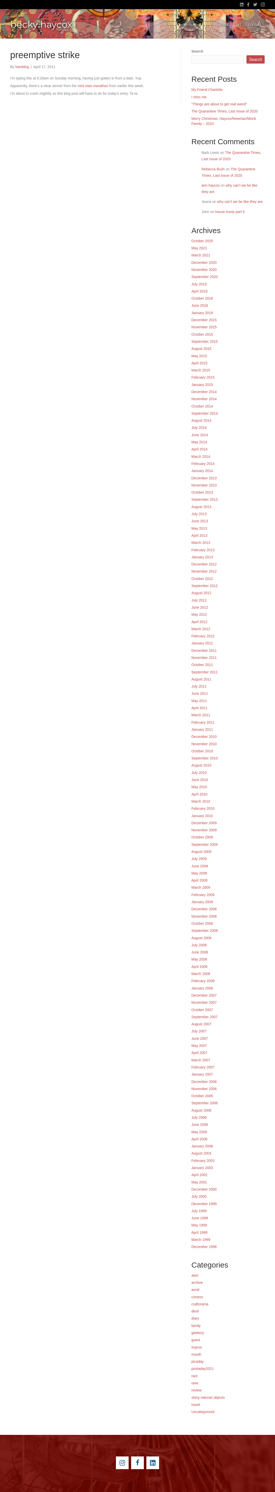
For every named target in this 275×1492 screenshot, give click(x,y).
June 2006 (199, 1125)
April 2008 (199, 967)
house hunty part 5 (230, 212)
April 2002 (199, 1175)
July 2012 (199, 600)
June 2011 (199, 693)
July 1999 (199, 1211)
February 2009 (203, 895)
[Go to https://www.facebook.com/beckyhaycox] (137, 1462)
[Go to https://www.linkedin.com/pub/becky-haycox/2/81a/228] (152, 1462)
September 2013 (204, 499)
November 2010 (204, 744)
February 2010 (203, 808)
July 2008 (199, 945)
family (196, 1326)
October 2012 (202, 579)
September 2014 (204, 413)
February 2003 (203, 1161)
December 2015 (204, 320)
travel (195, 1405)
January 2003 (202, 1168)
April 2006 (199, 1139)
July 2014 (199, 428)
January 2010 (202, 816)
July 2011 (199, 686)
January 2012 (202, 643)
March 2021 (200, 255)
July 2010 (199, 773)
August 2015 (201, 349)
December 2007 (204, 995)
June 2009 (199, 866)
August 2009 (201, 852)
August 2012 (201, 593)
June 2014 (199, 435)
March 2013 (200, 543)
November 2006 (204, 1089)
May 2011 (199, 701)
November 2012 (204, 571)
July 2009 (199, 859)
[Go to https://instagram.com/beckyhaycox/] (122, 1462)
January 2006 (202, 1146)
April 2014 (199, 449)
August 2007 (201, 1024)
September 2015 (204, 341)
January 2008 (202, 988)
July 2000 (199, 1196)
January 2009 (202, 902)
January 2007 (202, 1074)
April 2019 (199, 291)
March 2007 (200, 1060)
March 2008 (200, 974)
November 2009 (204, 830)
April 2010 (199, 794)
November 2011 (204, 658)
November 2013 (204, 485)
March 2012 (200, 629)
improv (196, 1347)
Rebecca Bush (213, 169)
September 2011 (204, 672)
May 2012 (199, 614)
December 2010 (204, 737)
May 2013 (199, 528)
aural (195, 1290)
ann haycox (211, 185)
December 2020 (204, 263)
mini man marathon (93, 86)
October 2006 (202, 1096)
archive (197, 1282)
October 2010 (202, 751)
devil (195, 1311)
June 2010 (199, 780)
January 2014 (202, 471)
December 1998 (204, 1247)
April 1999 (199, 1232)
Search (197, 51)
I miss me (199, 97)
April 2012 (199, 622)
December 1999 (204, 1204)
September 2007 (204, 1017)
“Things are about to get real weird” (219, 104)
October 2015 (202, 334)
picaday (197, 1361)
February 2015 (203, 377)
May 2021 (199, 248)
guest (195, 1340)
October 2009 (202, 837)
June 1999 (199, 1218)
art (238, 24)
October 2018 (202, 298)
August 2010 (201, 765)
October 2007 (202, 1010)
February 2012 (203, 636)
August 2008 (201, 938)
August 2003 (201, 1153)
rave (194, 1383)
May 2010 (199, 787)
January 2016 (202, 313)
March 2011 (200, 715)
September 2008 (204, 931)
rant (194, 1376)
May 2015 (199, 356)
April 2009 (199, 880)
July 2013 (199, 514)
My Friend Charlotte (207, 90)
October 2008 (202, 923)
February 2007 (203, 1067)
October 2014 (202, 406)
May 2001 (199, 1182)
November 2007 (204, 1002)
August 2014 (201, 420)
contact (254, 24)
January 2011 (202, 729)
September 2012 (204, 586)
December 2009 (204, 823)
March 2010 (200, 801)
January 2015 (202, 385)
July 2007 (199, 1031)
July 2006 (199, 1117)
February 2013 (203, 550)
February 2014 (203, 464)
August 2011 (201, 679)
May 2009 (199, 873)
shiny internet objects (208, 1398)
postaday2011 (202, 1369)
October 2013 (202, 492)
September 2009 (204, 844)
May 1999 (199, 1225)
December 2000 (204, 1189)
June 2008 (199, 952)
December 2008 (204, 909)
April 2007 (199, 1053)
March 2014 (200, 457)
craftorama (199, 1304)
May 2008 (199, 959)
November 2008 (204, 916)
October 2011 (202, 665)
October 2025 (202, 241)
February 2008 (203, 981)
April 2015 (199, 363)
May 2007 (199, 1046)
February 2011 (203, 722)
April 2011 (199, 708)
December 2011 (204, 650)
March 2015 (200, 370)
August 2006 (201, 1110)
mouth (196, 1354)
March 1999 (200, 1240)
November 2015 (204, 327)
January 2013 (202, 557)
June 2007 (199, 1038)
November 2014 (204, 399)
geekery (197, 1333)
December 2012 (204, 564)
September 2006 (204, 1103)
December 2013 (204, 478)
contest (197, 1297)
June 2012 (199, 607)
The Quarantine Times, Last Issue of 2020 (224, 111)
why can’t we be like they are (240, 202)
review (196, 1390)
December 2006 (204, 1082)
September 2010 (204, 758)
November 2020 (204, 270)
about (224, 24)
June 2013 (199, 521)
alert (194, 1275)
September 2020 (204, 277)
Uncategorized (202, 1412)
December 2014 (204, 392)
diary (195, 1318)
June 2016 (199, 305)
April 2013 (199, 535)
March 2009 (200, 887)
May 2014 (199, 442)
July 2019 (199, 284)
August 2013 (201, 507)
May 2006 (199, 1132)
